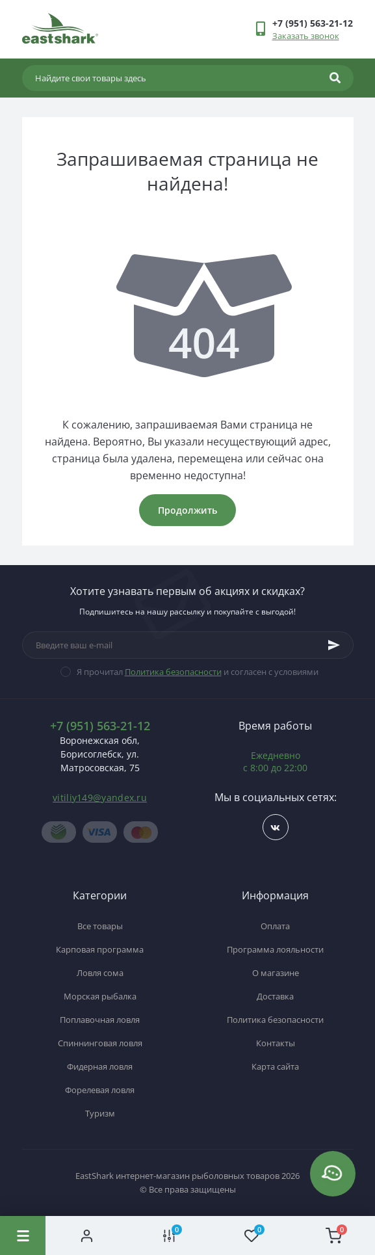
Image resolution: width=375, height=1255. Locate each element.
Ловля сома (100, 973)
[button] (313, 23)
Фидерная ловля (100, 1066)
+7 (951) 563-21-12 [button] (100, 726)
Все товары (100, 926)
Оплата (275, 926)
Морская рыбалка (100, 996)
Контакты (275, 1043)
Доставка (275, 996)
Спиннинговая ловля (100, 1043)
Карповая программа (100, 949)
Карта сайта (275, 1066)
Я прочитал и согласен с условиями (197, 672)
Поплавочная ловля (100, 1019)
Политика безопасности (173, 672)
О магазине (275, 973)
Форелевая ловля (100, 1090)
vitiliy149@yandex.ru (100, 797)
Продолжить (187, 510)
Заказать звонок (305, 36)
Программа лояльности (275, 949)
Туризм (100, 1113)
